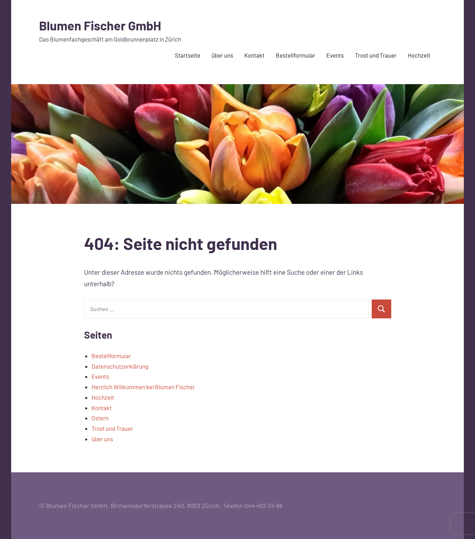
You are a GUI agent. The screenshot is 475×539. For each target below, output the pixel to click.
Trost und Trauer (375, 55)
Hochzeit (419, 55)
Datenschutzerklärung (119, 366)
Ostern (100, 417)
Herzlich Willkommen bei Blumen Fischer (143, 386)
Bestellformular (295, 55)
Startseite (187, 55)
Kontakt (254, 55)
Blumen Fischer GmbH (100, 25)
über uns (222, 55)
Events (335, 55)
